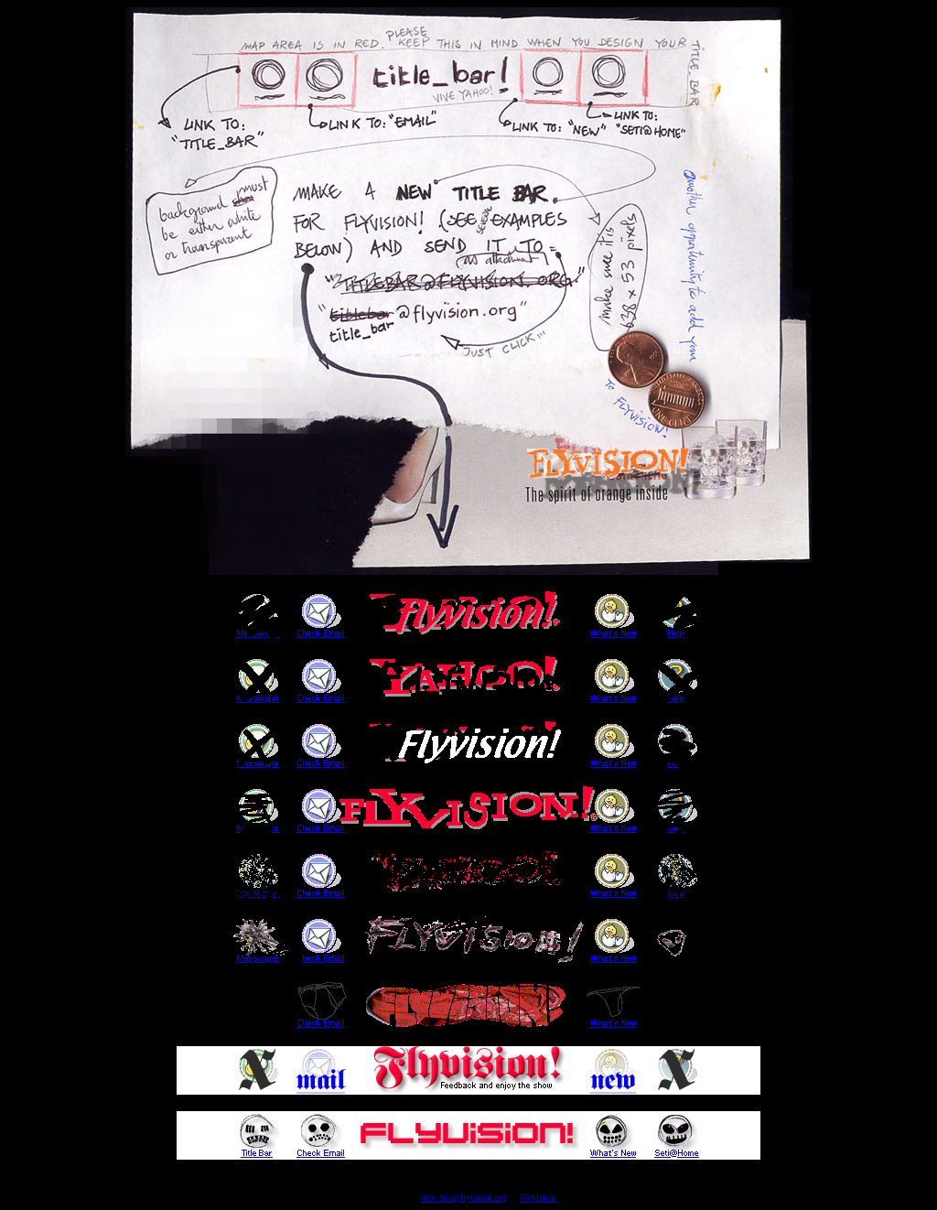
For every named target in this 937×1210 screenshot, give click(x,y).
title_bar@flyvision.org (464, 1198)
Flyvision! (538, 1198)
